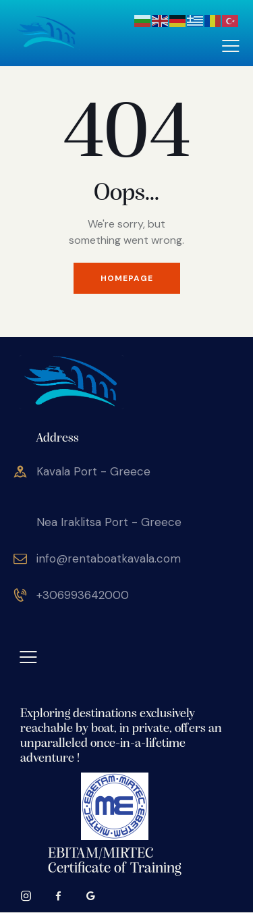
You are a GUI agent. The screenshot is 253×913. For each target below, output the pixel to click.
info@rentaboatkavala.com (108, 558)
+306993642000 (82, 595)
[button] (231, 45)
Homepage (127, 278)
